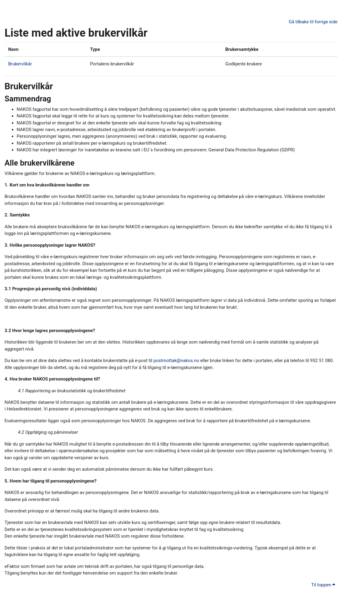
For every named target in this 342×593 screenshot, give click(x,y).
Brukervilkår (20, 64)
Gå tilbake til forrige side (313, 22)
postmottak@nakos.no (176, 360)
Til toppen (323, 585)
